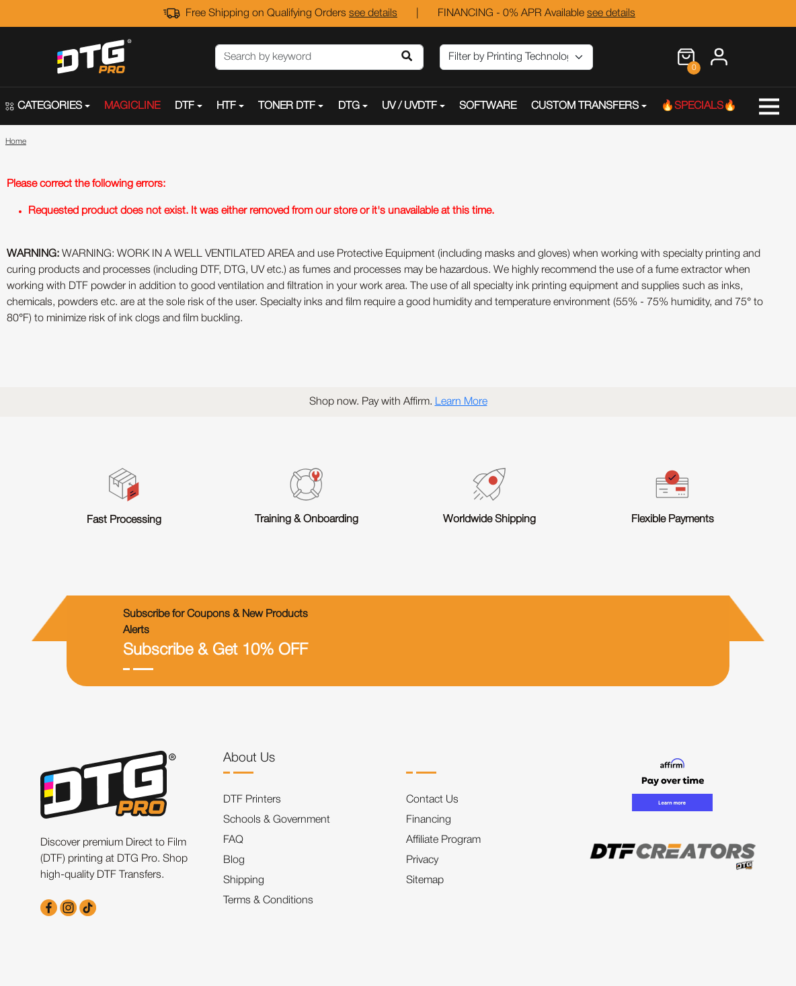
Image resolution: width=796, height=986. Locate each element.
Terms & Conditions (268, 900)
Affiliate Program (443, 840)
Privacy (422, 860)
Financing (428, 820)
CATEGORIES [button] (43, 106)
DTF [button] (184, 106)
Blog (234, 860)
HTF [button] (226, 106)
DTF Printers (252, 800)
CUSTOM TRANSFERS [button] (585, 106)
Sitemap (425, 880)
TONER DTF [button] (286, 106)
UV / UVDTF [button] (409, 106)
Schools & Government (276, 820)
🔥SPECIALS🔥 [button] (699, 106)
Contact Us (432, 800)
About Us (249, 758)
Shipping (243, 880)
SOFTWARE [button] (487, 106)
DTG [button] (349, 106)
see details (373, 13)
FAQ (233, 840)
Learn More (461, 402)
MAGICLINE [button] (132, 106)
